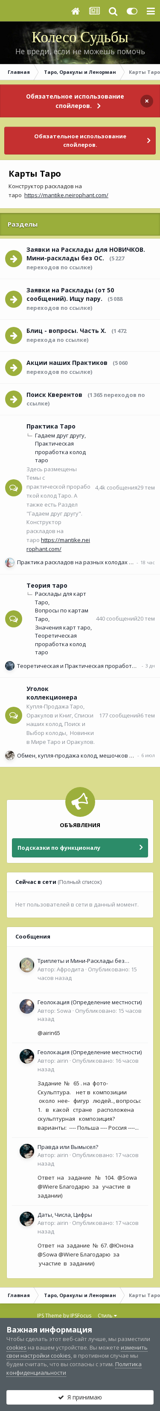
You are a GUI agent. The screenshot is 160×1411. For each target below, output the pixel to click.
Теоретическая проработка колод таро (60, 644)
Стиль (107, 1315)
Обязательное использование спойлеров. (75, 101)
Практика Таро (51, 426)
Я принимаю (80, 1397)
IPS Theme (49, 1315)
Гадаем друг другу (59, 435)
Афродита (70, 969)
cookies (16, 1347)
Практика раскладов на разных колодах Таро (79, 562)
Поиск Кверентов (54, 395)
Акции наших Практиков (67, 363)
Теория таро (46, 585)
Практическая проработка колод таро (60, 452)
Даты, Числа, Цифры (65, 1215)
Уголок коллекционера (51, 693)
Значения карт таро (62, 627)
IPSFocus (80, 1315)
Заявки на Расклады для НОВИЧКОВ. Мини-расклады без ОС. (85, 253)
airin (62, 1060)
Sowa (64, 1011)
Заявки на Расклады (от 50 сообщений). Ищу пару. (70, 294)
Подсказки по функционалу (58, 847)
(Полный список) (80, 882)
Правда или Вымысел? (68, 1147)
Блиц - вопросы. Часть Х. (66, 331)
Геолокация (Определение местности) (90, 1002)
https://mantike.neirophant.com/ (66, 195)
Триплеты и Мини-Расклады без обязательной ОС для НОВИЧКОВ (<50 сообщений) (89, 961)
